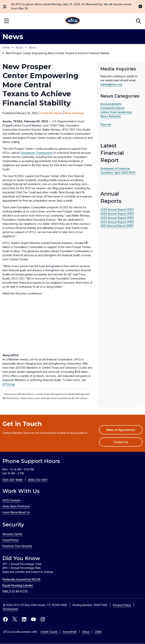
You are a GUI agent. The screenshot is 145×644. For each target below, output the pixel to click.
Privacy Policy (122, 605)
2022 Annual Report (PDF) (117, 221)
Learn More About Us (16, 512)
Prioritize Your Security (17, 546)
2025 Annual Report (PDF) (117, 209)
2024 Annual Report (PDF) (117, 213)
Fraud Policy (10, 540)
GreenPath (70, 631)
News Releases (110, 116)
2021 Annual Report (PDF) (116, 225)
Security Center (12, 534)
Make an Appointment (124, 431)
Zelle (98, 631)
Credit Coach (49, 631)
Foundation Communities (37, 152)
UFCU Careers (11, 500)
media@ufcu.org (111, 84)
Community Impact (112, 108)
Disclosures (10, 608)
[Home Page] (72, 21)
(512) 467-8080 (15, 479)
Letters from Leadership (116, 112)
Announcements (111, 103)
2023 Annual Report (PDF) (117, 217)
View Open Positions (16, 506)
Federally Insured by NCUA (21, 579)
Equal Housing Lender (17, 585)
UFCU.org (8, 384)
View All (105, 124)
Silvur (86, 631)
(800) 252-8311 (37, 479)
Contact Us (120, 442)
